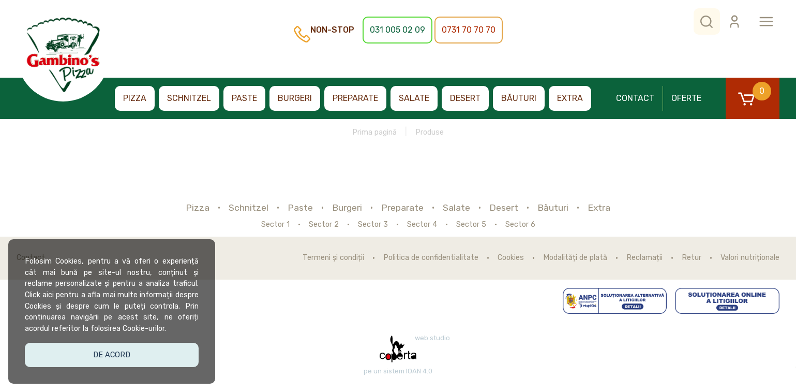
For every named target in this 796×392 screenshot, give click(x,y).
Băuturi (518, 98)
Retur (691, 258)
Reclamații (644, 258)
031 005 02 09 (397, 30)
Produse (429, 132)
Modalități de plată (575, 258)
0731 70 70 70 (468, 30)
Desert (465, 98)
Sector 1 (275, 224)
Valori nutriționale (749, 258)
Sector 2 (324, 224)
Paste (244, 98)
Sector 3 (373, 224)
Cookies (511, 258)
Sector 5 (471, 224)
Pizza (134, 98)
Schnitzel (189, 98)
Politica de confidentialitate (430, 258)
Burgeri (295, 98)
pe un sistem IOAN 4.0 (398, 371)
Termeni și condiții (333, 258)
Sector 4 (422, 224)
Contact (635, 98)
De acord (111, 354)
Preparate (355, 98)
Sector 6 (520, 224)
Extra (570, 98)
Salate (414, 98)
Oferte (686, 98)
